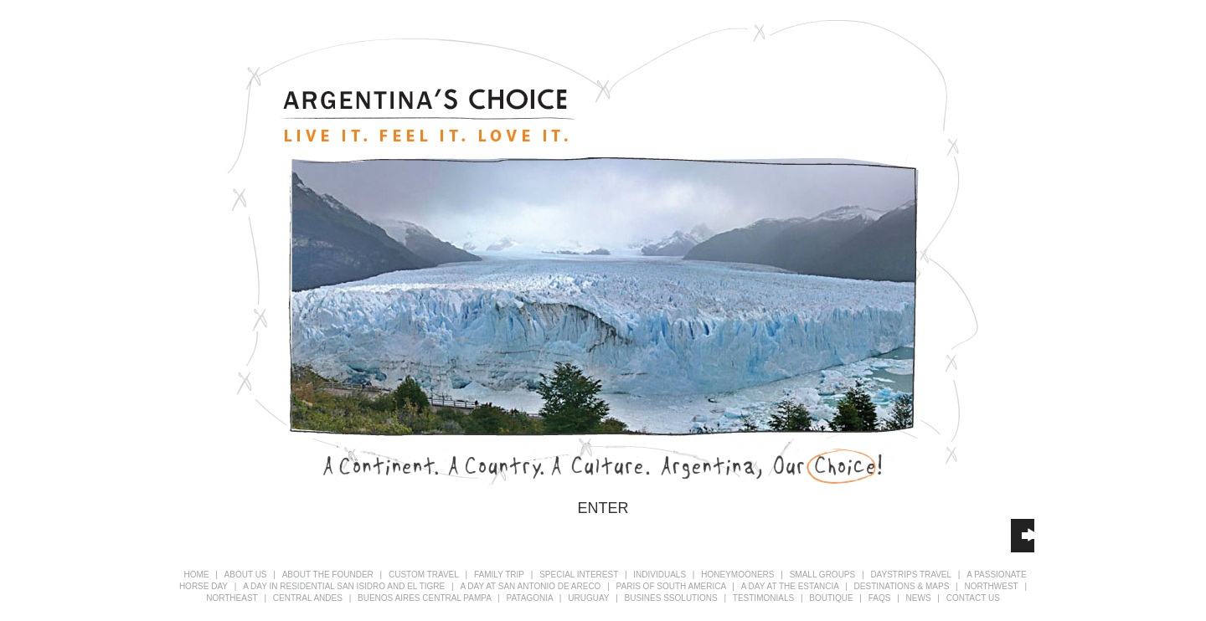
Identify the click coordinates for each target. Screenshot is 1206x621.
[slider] (1024, 534)
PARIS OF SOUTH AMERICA (672, 586)
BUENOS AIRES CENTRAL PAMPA (425, 598)
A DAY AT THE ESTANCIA (791, 586)
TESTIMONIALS (763, 598)
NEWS (918, 598)
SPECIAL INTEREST (580, 574)
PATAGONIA (531, 598)
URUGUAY (589, 598)
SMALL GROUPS (824, 574)
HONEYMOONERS (738, 574)
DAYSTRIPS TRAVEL (910, 574)
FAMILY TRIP (499, 574)
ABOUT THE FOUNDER (328, 574)
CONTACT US (973, 598)
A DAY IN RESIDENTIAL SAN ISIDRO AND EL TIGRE (345, 586)
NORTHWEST (991, 586)
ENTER (602, 508)
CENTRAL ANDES (309, 598)
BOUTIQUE (831, 598)
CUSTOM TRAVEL (424, 574)
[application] (1022, 535)
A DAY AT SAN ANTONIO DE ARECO (531, 586)
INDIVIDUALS (660, 574)
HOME (196, 574)
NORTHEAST (232, 598)
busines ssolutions (671, 598)
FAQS (879, 598)
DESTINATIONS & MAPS (902, 586)
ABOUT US (245, 574)
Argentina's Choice (428, 116)
